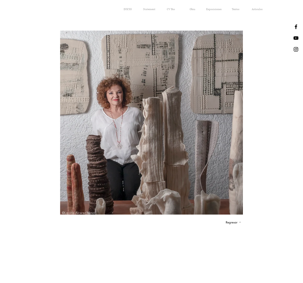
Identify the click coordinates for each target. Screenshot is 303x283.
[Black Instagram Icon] (296, 49)
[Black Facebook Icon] (296, 27)
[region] (151, 123)
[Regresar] (233, 222)
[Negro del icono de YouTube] (296, 38)
